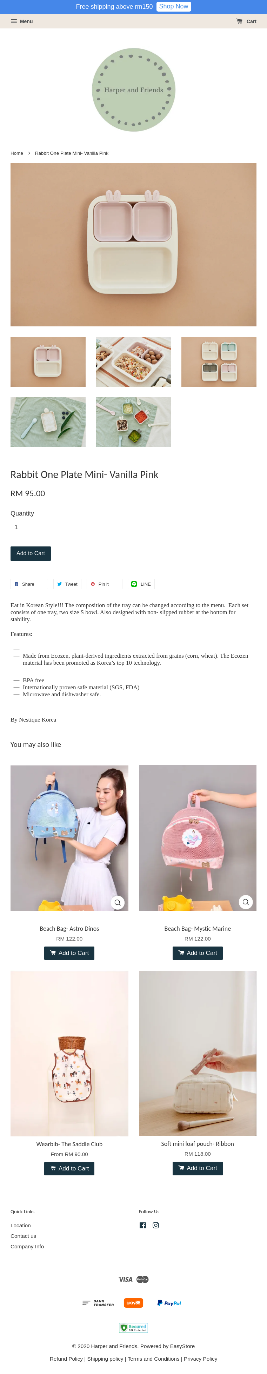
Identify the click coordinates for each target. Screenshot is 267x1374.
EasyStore (182, 1346)
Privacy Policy (200, 1359)
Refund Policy (66, 1359)
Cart (246, 21)
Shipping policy (105, 1359)
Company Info (27, 1246)
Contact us (23, 1236)
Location (21, 1225)
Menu (22, 21)
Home (17, 153)
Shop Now (173, 6)
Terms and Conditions (154, 1359)
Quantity (22, 513)
